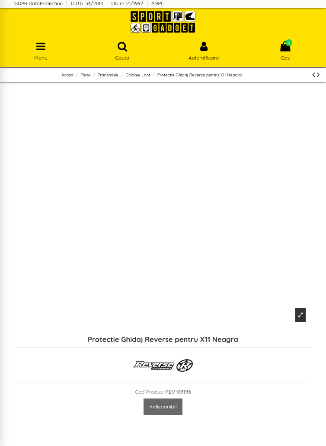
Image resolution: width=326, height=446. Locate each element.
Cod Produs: (149, 392)
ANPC (157, 3)
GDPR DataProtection (39, 3)
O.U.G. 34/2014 (87, 3)
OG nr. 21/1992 (127, 3)
